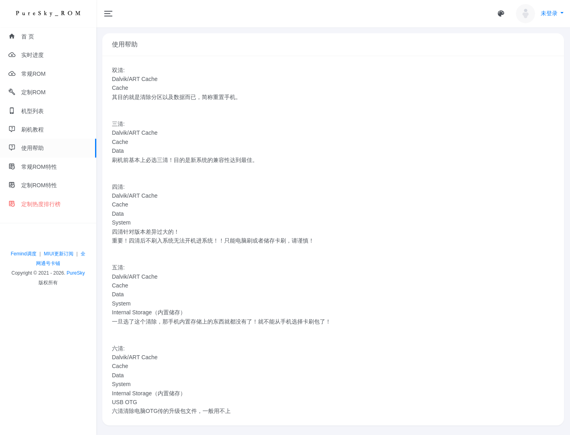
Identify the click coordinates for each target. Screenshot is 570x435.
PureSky (76, 273)
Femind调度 (24, 254)
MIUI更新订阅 (58, 254)
